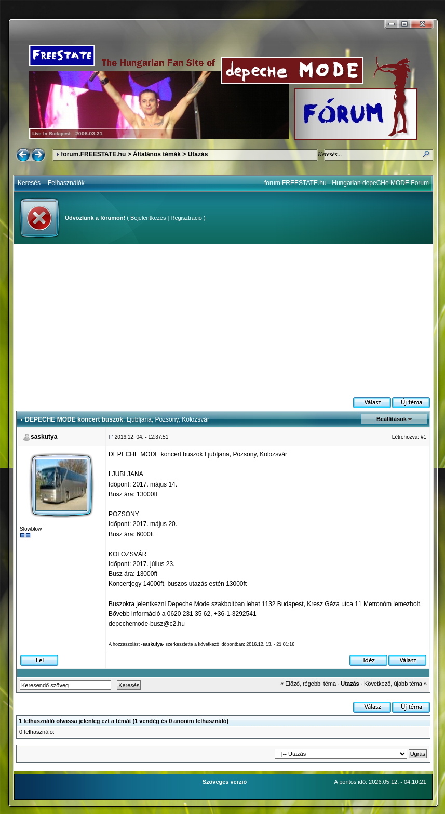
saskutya (44, 436)
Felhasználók (66, 183)
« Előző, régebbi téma (308, 683)
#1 (423, 437)
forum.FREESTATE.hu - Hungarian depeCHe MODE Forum (346, 183)
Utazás (198, 154)
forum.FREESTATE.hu (93, 154)
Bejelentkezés (148, 218)
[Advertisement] (223, 319)
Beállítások (391, 419)
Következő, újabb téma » (395, 683)
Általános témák (157, 154)
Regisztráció (186, 218)
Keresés (29, 183)
